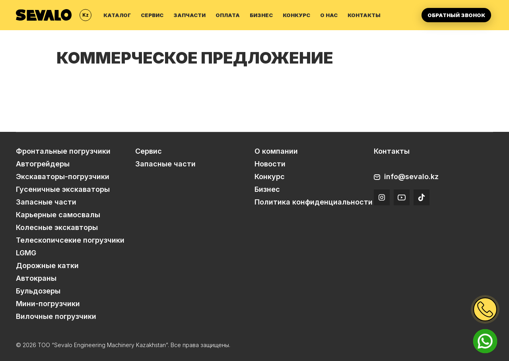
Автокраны (36, 278)
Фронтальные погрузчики (63, 151)
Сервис (152, 15)
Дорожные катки (47, 265)
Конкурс (296, 15)
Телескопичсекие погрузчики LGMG (70, 246)
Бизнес (261, 15)
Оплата (228, 15)
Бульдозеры (38, 291)
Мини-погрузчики (48, 303)
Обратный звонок (456, 15)
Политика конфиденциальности (313, 202)
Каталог (117, 15)
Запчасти (189, 15)
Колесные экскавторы (57, 227)
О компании (276, 151)
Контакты (364, 15)
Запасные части (46, 202)
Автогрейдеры (43, 164)
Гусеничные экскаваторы (63, 189)
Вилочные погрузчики (56, 316)
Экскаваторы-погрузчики (62, 176)
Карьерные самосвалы (58, 214)
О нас (329, 15)
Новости (270, 164)
